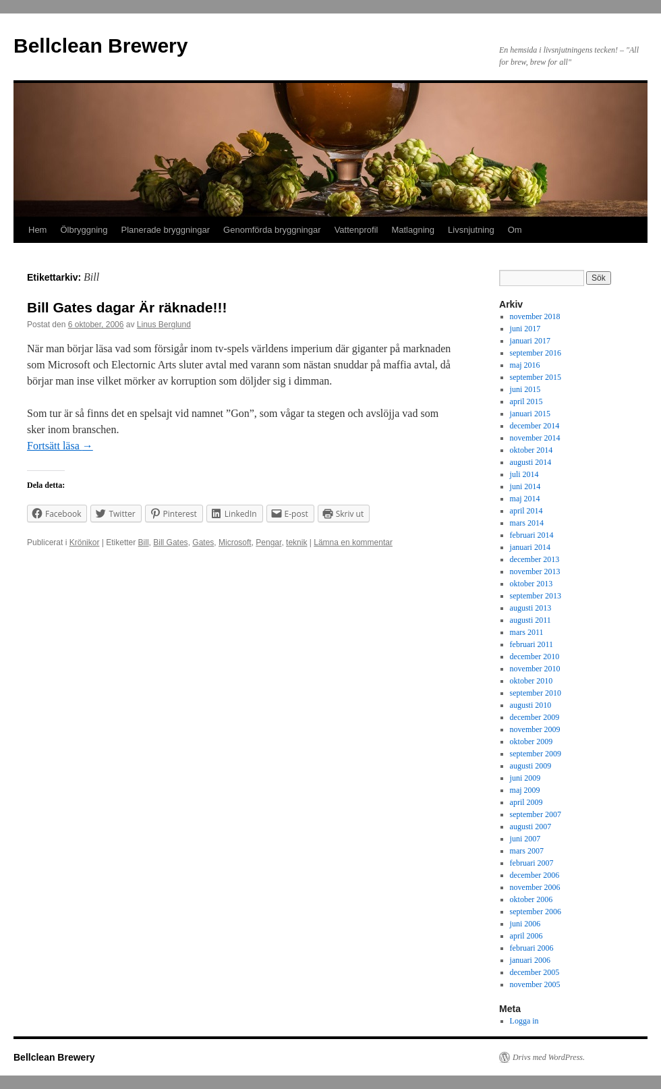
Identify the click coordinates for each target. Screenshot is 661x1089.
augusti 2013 (531, 608)
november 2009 (535, 729)
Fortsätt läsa (60, 445)
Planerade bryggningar (165, 230)
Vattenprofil (356, 230)
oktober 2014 (531, 450)
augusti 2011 (530, 620)
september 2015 (535, 377)
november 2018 (535, 316)
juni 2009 (525, 778)
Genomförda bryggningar (272, 230)
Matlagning (412, 230)
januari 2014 (530, 547)
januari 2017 (530, 340)
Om (515, 230)
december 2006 (535, 875)
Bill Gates (170, 542)
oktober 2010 (531, 681)
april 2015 (526, 401)
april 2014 (526, 510)
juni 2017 (525, 328)
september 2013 (535, 596)
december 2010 (535, 656)
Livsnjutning (471, 230)
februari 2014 (532, 535)
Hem (37, 230)
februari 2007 (532, 863)
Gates (203, 542)
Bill (143, 542)
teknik (296, 542)
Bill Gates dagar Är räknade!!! (127, 307)
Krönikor (84, 542)
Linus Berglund (164, 324)
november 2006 (535, 887)
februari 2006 (532, 948)
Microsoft (235, 542)
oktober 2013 (531, 583)
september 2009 (535, 753)
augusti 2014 (531, 462)
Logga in (524, 1021)
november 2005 (535, 984)
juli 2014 (524, 474)
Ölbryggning (83, 230)
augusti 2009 (531, 766)
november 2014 (535, 438)
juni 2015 (525, 389)
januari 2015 (530, 413)
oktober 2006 (531, 899)
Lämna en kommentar (353, 542)
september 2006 (535, 911)
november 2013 (535, 571)
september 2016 (535, 353)
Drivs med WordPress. (549, 1057)
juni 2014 (525, 486)
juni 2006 (525, 923)
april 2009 (526, 802)
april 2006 (526, 936)
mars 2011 (527, 632)
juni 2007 (525, 838)
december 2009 (535, 717)
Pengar (268, 542)
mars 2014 (527, 523)
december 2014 (535, 425)
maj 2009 (525, 790)
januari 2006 (530, 960)
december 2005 (535, 972)
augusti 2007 (531, 826)
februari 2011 (532, 644)
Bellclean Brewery (100, 45)
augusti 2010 (531, 705)
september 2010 (535, 693)
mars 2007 (527, 851)
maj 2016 (525, 365)
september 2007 (535, 814)
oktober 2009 (531, 741)
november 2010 (535, 668)
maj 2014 (525, 498)
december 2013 (535, 559)
